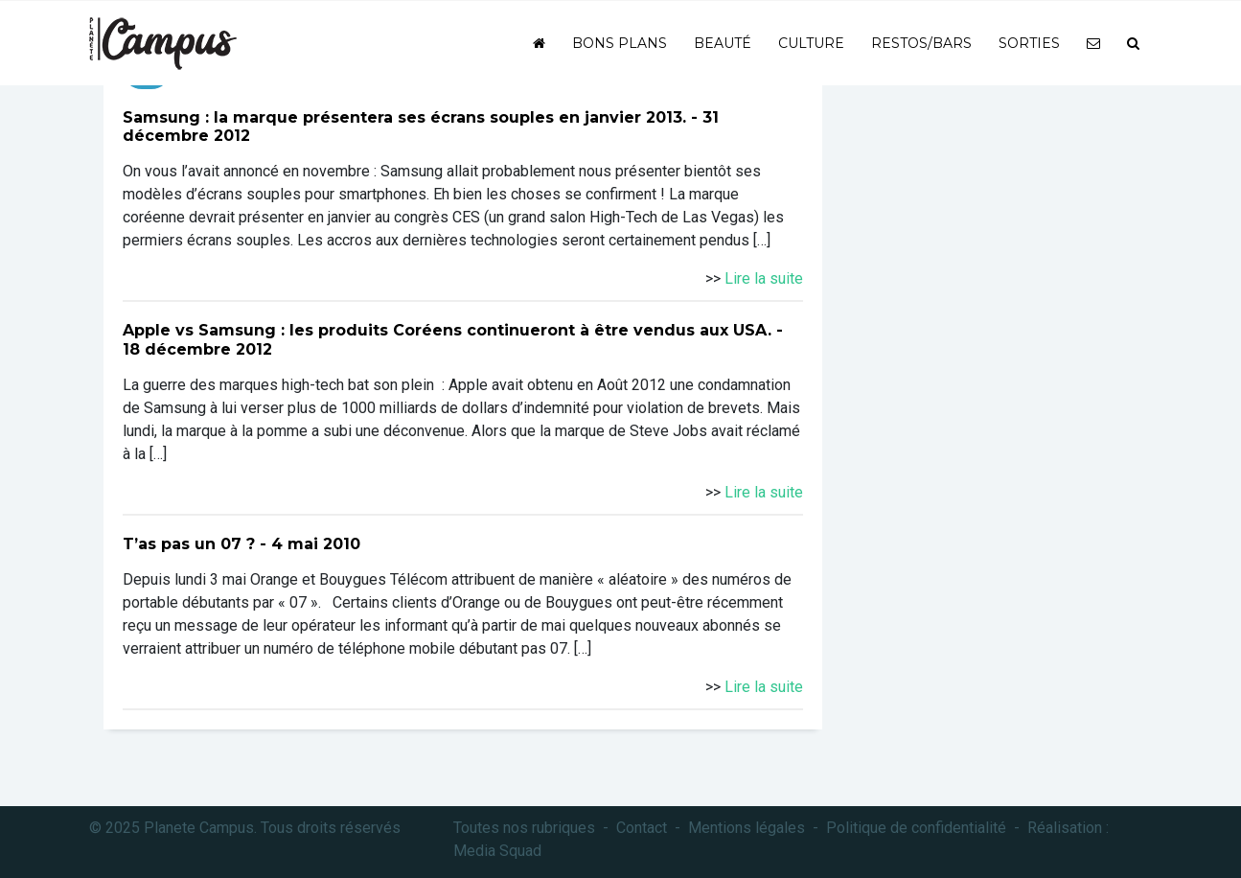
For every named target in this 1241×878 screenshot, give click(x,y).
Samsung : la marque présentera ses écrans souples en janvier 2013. (404, 117)
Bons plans (619, 43)
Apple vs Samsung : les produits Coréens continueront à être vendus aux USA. (447, 330)
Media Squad (497, 851)
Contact (641, 828)
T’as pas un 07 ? (189, 544)
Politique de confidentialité (916, 828)
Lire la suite (763, 278)
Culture (811, 43)
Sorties (1029, 43)
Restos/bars (921, 43)
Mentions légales (746, 828)
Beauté (722, 43)
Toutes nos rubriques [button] (524, 828)
